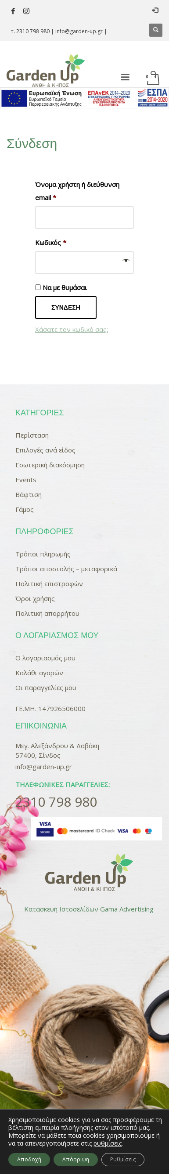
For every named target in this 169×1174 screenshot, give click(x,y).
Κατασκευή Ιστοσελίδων (61, 909)
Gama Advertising (127, 909)
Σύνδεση (65, 307)
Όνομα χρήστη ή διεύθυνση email (77, 191)
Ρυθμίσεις (123, 1159)
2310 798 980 (56, 802)
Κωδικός (50, 242)
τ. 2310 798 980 (30, 31)
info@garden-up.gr (79, 31)
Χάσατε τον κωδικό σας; (71, 329)
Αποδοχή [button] (29, 1159)
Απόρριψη (75, 1159)
